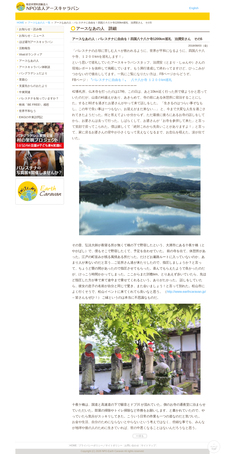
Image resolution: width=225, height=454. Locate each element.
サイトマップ (148, 445)
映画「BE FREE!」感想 (34, 104)
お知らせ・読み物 (30, 29)
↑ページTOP (214, 447)
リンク (199, 16)
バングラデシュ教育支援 (72, 16)
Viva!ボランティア (30, 54)
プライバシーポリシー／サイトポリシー (100, 445)
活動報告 (24, 48)
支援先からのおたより (33, 85)
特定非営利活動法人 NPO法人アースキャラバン (47, 6)
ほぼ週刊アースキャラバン (36, 41)
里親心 (23, 79)
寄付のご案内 (157, 16)
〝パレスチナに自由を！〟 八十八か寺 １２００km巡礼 (130, 80)
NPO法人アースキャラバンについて (44, 16)
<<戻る (140, 436)
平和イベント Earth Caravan (93, 16)
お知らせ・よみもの (135, 16)
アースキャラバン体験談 (34, 67)
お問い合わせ (178, 16)
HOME (21, 16)
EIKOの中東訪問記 (31, 117)
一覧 (39, 22)
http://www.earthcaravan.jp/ (186, 291)
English (193, 8)
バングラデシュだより (33, 73)
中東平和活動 (114, 16)
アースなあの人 (29, 60)
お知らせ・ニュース (32, 35)
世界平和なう (27, 110)
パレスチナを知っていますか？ (39, 98)
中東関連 (24, 92)
